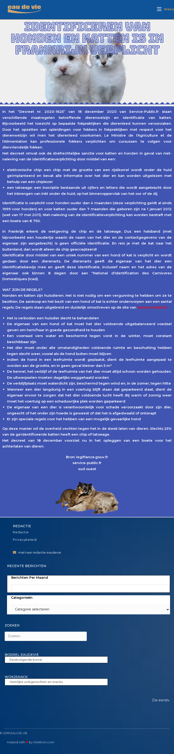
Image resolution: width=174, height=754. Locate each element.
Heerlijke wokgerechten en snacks (36, 682)
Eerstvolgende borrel (26, 659)
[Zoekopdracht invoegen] (46, 636)
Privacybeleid (25, 539)
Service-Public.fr (152, 307)
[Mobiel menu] (165, 9)
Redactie (21, 532)
